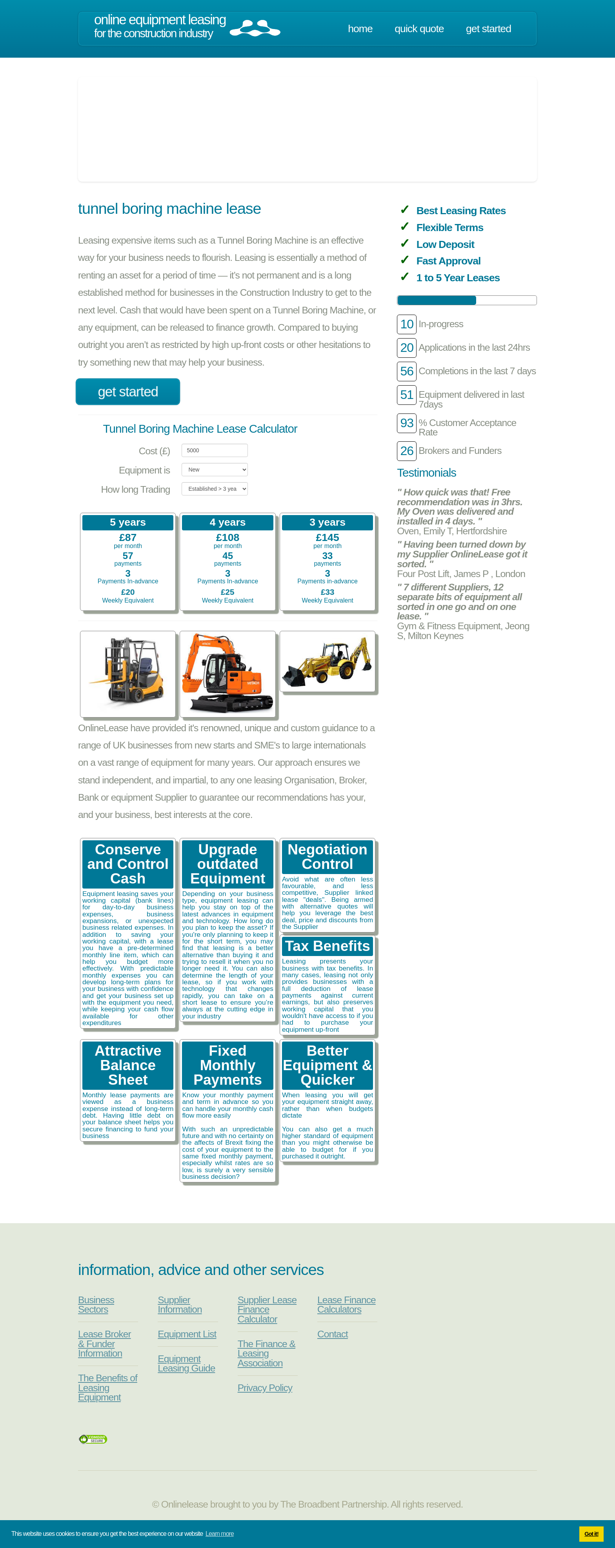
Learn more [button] (220, 1533)
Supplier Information (180, 1305)
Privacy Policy (265, 1387)
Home (360, 29)
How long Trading (135, 489)
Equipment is (144, 470)
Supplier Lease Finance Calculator (267, 1309)
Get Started (488, 29)
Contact (332, 1334)
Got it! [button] (591, 1534)
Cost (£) (154, 451)
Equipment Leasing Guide (186, 1363)
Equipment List (187, 1334)
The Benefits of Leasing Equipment (107, 1387)
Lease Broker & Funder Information (104, 1344)
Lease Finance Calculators (346, 1305)
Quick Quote (419, 29)
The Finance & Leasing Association (266, 1353)
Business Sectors (96, 1305)
